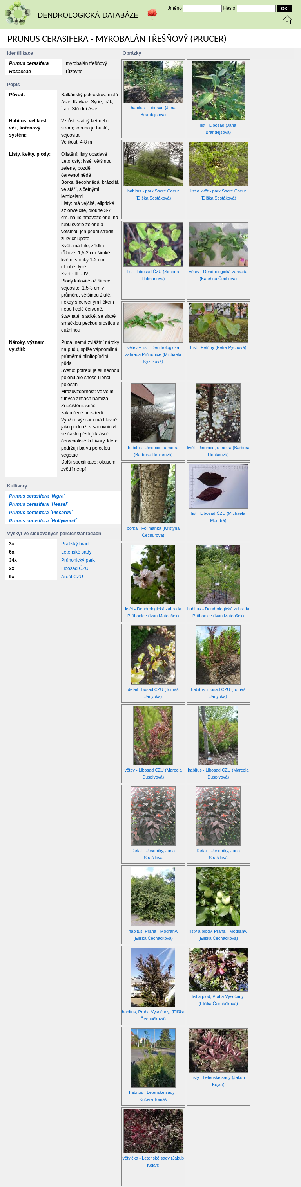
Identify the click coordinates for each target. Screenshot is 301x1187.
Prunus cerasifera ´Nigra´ (37, 496)
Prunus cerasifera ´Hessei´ (38, 504)
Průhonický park (78, 560)
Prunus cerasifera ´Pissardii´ (41, 512)
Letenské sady (76, 552)
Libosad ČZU (75, 568)
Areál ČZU (72, 576)
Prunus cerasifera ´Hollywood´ (43, 520)
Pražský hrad (75, 544)
